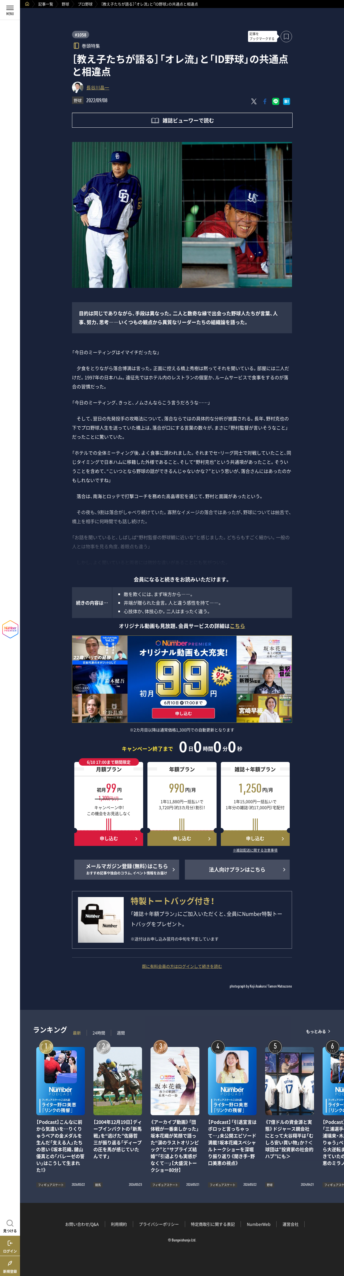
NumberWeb (259, 1224)
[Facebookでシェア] (265, 101)
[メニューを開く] (10, 10)
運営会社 (291, 1224)
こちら (237, 626)
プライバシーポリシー (159, 1224)
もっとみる (316, 1031)
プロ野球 (85, 4)
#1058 (80, 34)
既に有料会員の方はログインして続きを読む (182, 966)
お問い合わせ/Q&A (82, 1224)
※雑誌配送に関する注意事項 (255, 850)
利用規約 (119, 1224)
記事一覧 (45, 4)
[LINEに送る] (275, 101)
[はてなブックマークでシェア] (286, 101)
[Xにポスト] (254, 101)
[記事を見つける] (10, 1225)
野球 (65, 4)
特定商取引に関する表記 (213, 1224)
